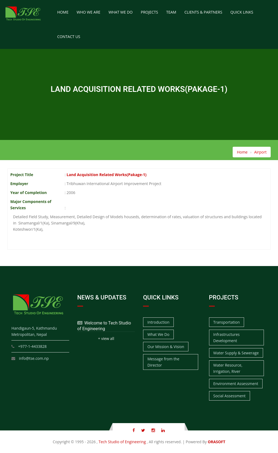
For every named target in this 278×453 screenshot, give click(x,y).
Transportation (226, 322)
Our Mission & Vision (165, 346)
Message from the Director (163, 362)
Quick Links (241, 12)
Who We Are (88, 12)
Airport (260, 152)
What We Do (121, 12)
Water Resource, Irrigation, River (227, 368)
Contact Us (68, 36)
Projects (149, 12)
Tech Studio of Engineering (122, 441)
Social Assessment (229, 395)
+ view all (106, 338)
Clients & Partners (203, 12)
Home (63, 12)
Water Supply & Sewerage (236, 352)
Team (171, 12)
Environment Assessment (235, 383)
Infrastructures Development (226, 337)
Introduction (158, 322)
